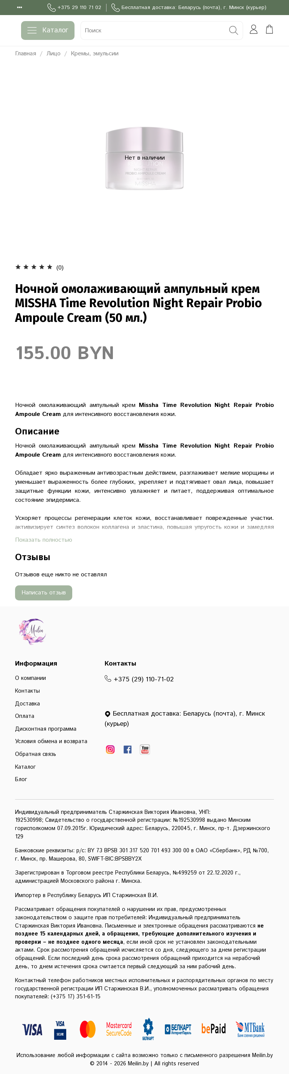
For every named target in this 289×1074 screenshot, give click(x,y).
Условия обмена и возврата (51, 741)
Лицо (53, 53)
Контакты (27, 691)
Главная (25, 53)
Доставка (27, 704)
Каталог (47, 30)
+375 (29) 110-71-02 (139, 679)
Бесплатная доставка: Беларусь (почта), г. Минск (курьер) (188, 8)
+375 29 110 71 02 (74, 8)
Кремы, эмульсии (95, 53)
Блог (21, 779)
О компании (30, 678)
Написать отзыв (43, 592)
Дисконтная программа (45, 729)
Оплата (24, 716)
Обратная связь (35, 754)
